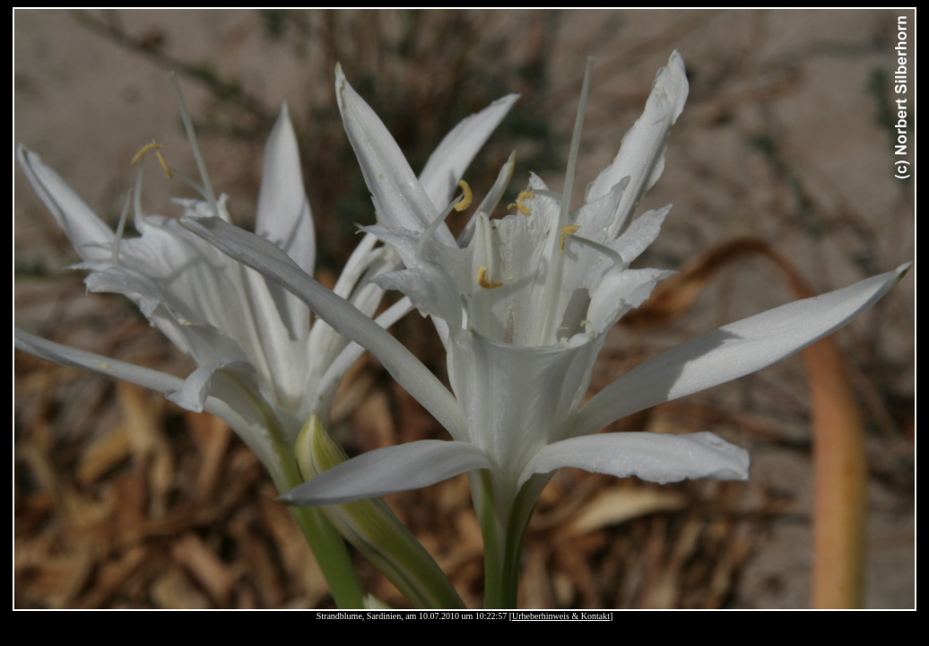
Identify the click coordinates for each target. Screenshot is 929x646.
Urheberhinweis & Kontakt (561, 616)
